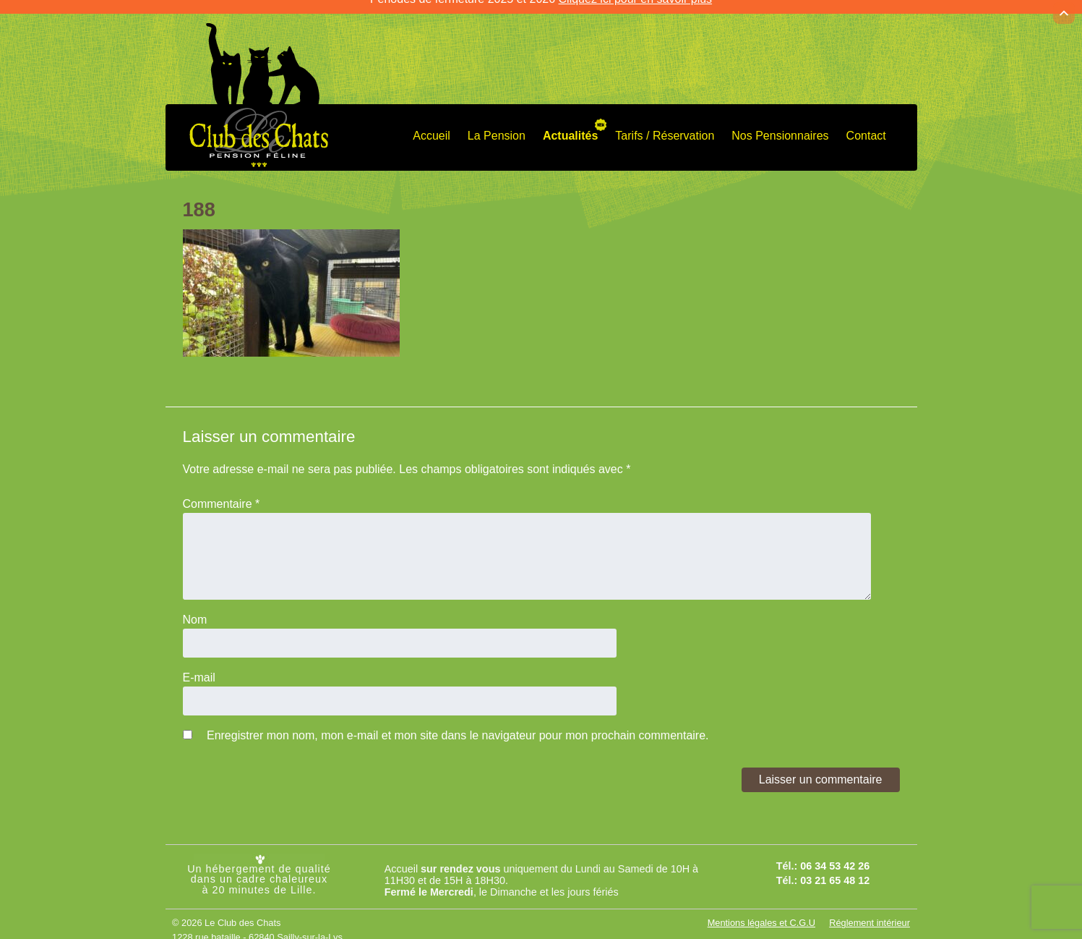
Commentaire (221, 494)
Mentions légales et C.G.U (761, 913)
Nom (195, 610)
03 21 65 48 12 (835, 871)
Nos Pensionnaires (779, 126)
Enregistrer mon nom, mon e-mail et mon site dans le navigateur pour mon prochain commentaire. (458, 726)
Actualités (570, 126)
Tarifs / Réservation (664, 126)
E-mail (199, 668)
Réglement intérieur (869, 913)
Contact (866, 126)
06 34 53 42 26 (835, 856)
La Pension (496, 126)
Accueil (431, 126)
